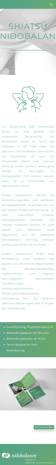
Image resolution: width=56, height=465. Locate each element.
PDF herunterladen (44, 427)
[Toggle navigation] (51, 4)
